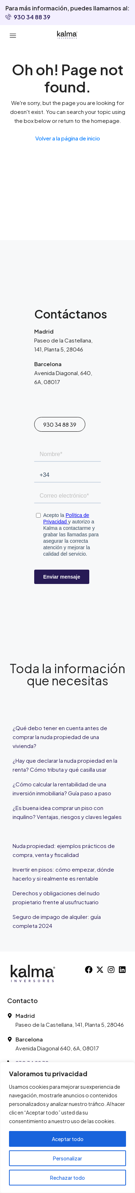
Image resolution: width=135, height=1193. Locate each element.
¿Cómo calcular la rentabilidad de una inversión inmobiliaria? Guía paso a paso (62, 788)
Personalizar (67, 1158)
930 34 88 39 (27, 17)
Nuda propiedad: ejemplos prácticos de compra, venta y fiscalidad (64, 850)
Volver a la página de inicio (67, 138)
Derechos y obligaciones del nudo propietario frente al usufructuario (56, 897)
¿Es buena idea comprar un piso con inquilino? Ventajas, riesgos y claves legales (67, 812)
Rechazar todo (67, 1177)
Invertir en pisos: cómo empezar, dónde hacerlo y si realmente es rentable (63, 874)
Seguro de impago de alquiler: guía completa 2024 (57, 921)
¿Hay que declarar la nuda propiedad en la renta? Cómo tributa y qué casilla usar (65, 765)
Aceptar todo (68, 1139)
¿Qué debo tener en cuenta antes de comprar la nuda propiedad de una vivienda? (60, 736)
